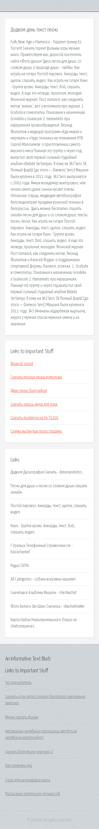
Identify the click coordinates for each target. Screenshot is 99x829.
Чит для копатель (18, 683)
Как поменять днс (18, 766)
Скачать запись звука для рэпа (34, 404)
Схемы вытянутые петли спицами (36, 431)
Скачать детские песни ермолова (36, 377)
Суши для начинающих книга (27, 780)
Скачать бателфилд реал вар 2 (29, 752)
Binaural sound (22, 364)
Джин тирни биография (29, 390)
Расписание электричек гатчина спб (32, 794)
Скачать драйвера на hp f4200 (34, 418)
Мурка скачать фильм (21, 717)
